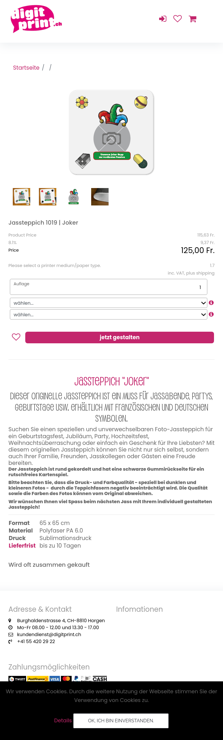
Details (63, 720)
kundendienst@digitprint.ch (49, 634)
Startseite (26, 67)
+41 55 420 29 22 (36, 641)
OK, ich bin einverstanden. (121, 720)
